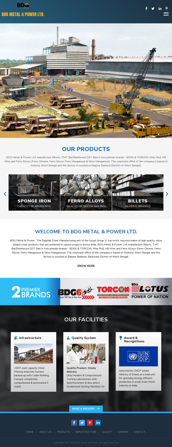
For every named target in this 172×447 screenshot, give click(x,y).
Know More (86, 266)
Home (30, 432)
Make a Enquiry (86, 409)
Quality (107, 432)
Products (63, 432)
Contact (139, 432)
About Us (45, 432)
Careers (123, 432)
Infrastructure (86, 432)
